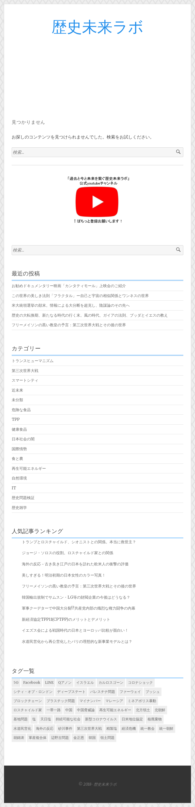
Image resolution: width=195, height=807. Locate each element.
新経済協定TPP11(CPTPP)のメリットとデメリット (66, 619)
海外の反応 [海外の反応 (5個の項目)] (45, 728)
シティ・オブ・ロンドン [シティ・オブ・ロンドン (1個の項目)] (33, 691)
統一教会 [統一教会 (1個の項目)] (147, 728)
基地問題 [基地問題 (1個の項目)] (20, 719)
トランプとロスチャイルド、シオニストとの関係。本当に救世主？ (79, 541)
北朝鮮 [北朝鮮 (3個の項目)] (160, 710)
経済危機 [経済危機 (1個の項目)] (129, 728)
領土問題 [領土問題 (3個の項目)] (107, 737)
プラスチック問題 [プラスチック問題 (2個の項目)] (60, 701)
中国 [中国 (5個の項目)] (68, 710)
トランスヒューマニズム (33, 360)
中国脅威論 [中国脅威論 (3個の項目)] (86, 710)
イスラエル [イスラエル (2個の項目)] (85, 682)
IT (14, 488)
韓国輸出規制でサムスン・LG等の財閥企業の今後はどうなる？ (76, 597)
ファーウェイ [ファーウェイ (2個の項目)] (130, 691)
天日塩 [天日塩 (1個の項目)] (45, 719)
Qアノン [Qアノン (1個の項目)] (65, 682)
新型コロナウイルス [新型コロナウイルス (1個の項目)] (101, 719)
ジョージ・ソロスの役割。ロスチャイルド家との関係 (67, 552)
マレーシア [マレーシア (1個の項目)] (114, 701)
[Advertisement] (97, 74)
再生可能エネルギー (29, 468)
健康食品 (19, 429)
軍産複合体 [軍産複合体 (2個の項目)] (37, 737)
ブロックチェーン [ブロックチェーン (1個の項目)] (27, 701)
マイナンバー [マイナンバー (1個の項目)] (90, 701)
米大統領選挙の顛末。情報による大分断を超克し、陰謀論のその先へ (71, 305)
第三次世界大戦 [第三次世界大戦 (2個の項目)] (89, 728)
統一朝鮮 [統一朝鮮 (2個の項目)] (166, 728)
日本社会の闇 (23, 439)
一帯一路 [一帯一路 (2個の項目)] (53, 710)
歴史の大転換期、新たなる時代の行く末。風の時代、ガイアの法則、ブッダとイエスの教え (90, 315)
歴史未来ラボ (97, 27)
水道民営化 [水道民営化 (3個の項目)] (22, 728)
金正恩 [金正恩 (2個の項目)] (78, 737)
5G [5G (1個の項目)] (16, 682)
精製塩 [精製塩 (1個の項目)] (111, 728)
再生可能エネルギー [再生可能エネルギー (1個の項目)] (115, 710)
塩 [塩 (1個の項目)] (34, 719)
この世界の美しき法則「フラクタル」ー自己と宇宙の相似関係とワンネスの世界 (80, 295)
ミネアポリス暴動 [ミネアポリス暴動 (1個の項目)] (142, 701)
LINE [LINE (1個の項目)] (49, 682)
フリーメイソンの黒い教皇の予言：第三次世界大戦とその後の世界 (69, 324)
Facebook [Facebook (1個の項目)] (31, 682)
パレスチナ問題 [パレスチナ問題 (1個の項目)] (102, 691)
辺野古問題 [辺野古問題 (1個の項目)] (60, 737)
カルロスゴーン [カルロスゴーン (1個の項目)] (111, 682)
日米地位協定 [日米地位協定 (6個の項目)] (132, 719)
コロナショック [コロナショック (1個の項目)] (140, 682)
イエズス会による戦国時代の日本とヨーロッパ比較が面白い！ (75, 630)
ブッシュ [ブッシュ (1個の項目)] (152, 691)
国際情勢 (19, 448)
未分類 (17, 399)
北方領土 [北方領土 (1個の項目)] (143, 710)
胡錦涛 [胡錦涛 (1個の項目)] (18, 737)
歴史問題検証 (23, 497)
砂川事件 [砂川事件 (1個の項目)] (65, 728)
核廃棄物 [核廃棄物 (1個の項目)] (155, 719)
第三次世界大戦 (25, 370)
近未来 (17, 390)
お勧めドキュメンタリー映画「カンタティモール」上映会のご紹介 (69, 285)
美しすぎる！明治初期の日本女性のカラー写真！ (64, 575)
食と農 (17, 458)
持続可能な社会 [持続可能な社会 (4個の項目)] (68, 719)
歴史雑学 (19, 507)
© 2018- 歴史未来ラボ (97, 784)
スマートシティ (25, 380)
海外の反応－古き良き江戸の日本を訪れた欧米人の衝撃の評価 (75, 564)
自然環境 (19, 478)
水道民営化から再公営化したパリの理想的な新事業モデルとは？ (77, 641)
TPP (16, 419)
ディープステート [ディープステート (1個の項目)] (71, 691)
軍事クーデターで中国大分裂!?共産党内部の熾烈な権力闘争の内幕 (78, 608)
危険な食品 (21, 409)
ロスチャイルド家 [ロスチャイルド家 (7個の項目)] (27, 710)
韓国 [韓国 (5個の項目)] (92, 737)
